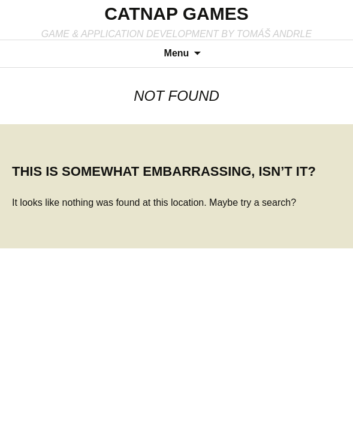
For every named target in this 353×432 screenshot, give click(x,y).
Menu (176, 53)
